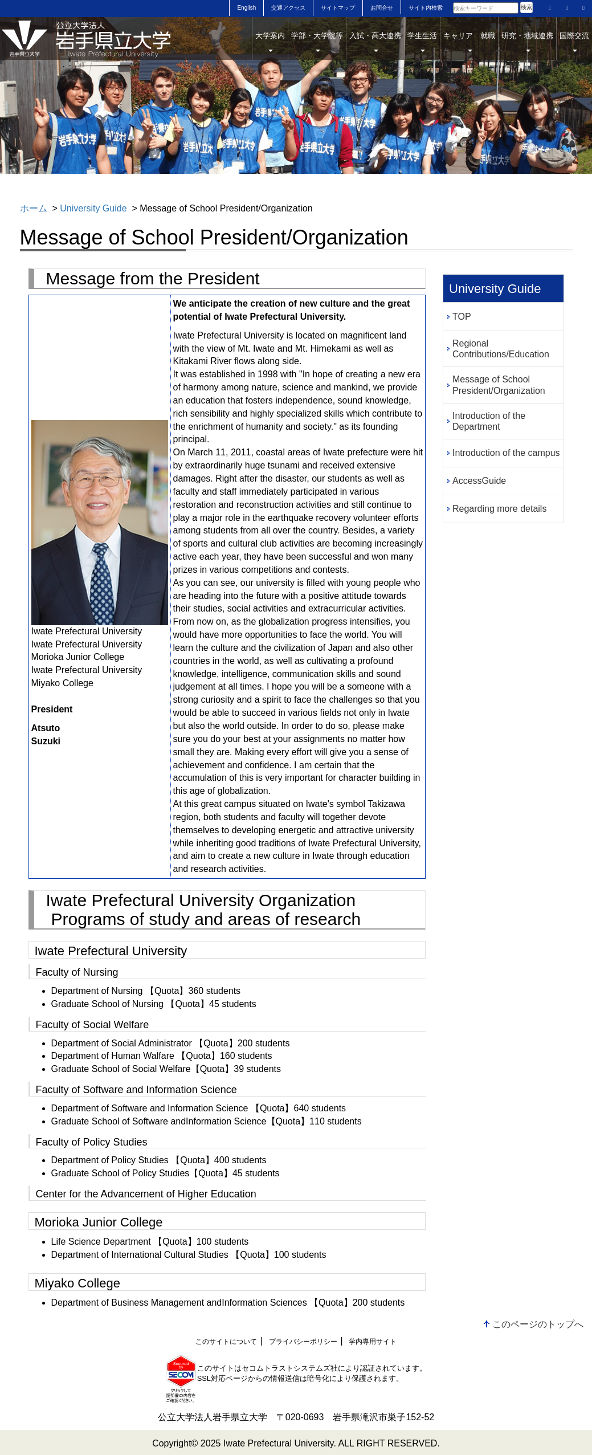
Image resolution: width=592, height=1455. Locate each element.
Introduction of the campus (506, 453)
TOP (461, 316)
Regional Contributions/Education (500, 349)
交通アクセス (288, 8)
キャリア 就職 (469, 41)
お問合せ (381, 8)
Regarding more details (499, 508)
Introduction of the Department (488, 421)
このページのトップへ (537, 1324)
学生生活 (422, 41)
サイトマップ (338, 8)
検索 (526, 7)
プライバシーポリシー (303, 1342)
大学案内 (270, 41)
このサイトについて (226, 1342)
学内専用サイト (373, 1342)
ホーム (33, 208)
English (246, 8)
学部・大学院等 (317, 41)
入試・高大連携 (375, 41)
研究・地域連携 (527, 41)
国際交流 (574, 41)
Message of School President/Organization (498, 384)
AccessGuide (479, 481)
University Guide (93, 208)
